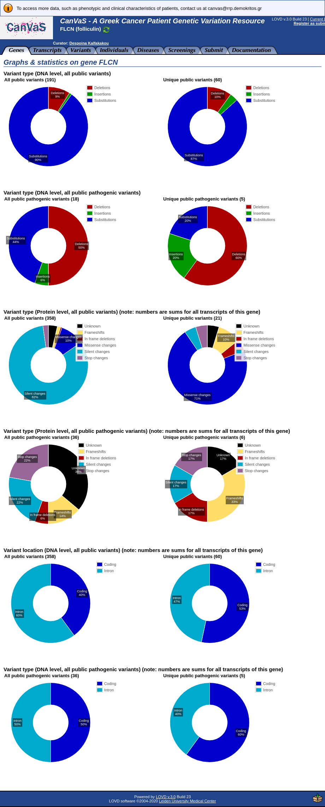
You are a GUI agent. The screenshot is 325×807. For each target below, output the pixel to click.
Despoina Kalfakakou (88, 43)
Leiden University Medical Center (187, 801)
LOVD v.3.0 (166, 797)
